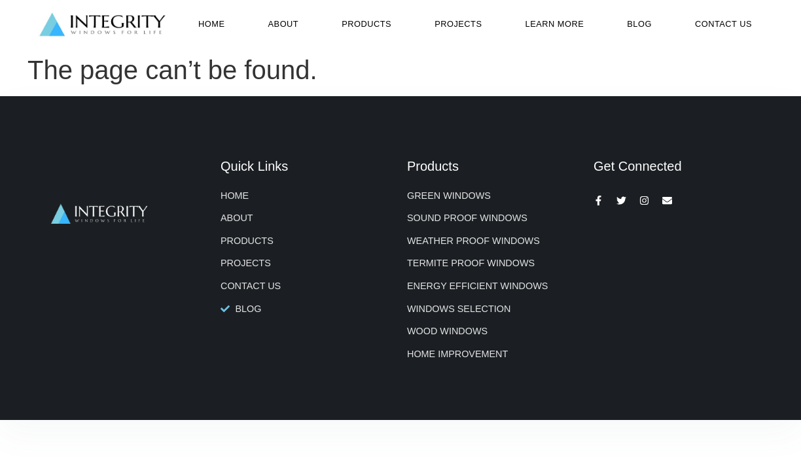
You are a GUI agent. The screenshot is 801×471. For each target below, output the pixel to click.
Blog (639, 24)
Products (366, 24)
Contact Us (723, 24)
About (283, 24)
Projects (458, 24)
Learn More (554, 24)
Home (211, 24)
